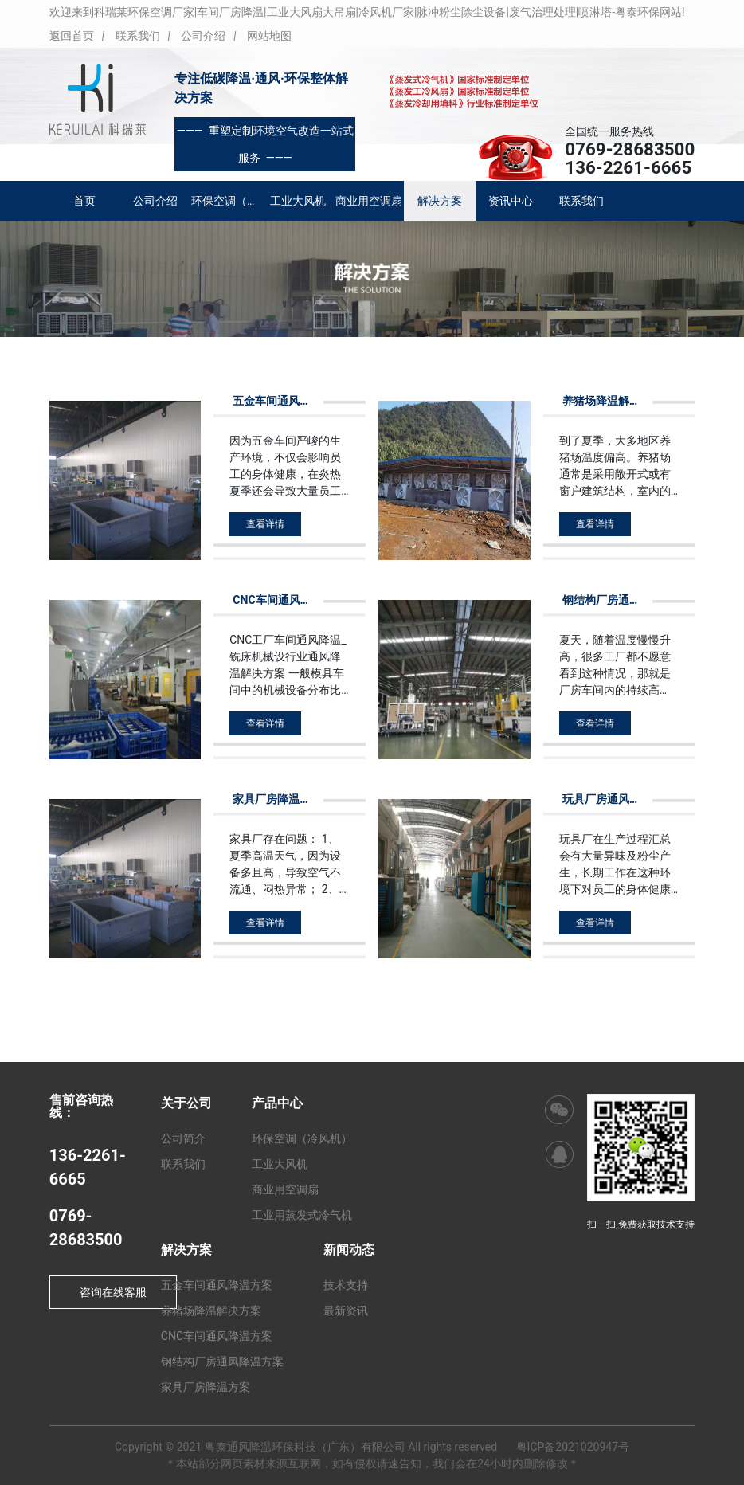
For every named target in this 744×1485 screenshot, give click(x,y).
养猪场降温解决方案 (211, 1310)
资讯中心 (510, 200)
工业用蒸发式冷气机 (302, 1215)
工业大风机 (298, 200)
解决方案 (439, 200)
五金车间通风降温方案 (216, 1285)
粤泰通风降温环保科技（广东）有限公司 (305, 1446)
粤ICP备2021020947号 (572, 1446)
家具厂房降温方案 (205, 1387)
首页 (84, 200)
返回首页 (71, 35)
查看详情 (265, 524)
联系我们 (138, 35)
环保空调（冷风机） (226, 200)
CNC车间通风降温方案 (216, 1336)
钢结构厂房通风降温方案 (222, 1361)
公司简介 (183, 1138)
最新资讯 (345, 1310)
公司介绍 (203, 35)
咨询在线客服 (113, 1292)
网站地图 (269, 35)
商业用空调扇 (368, 200)
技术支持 (345, 1285)
